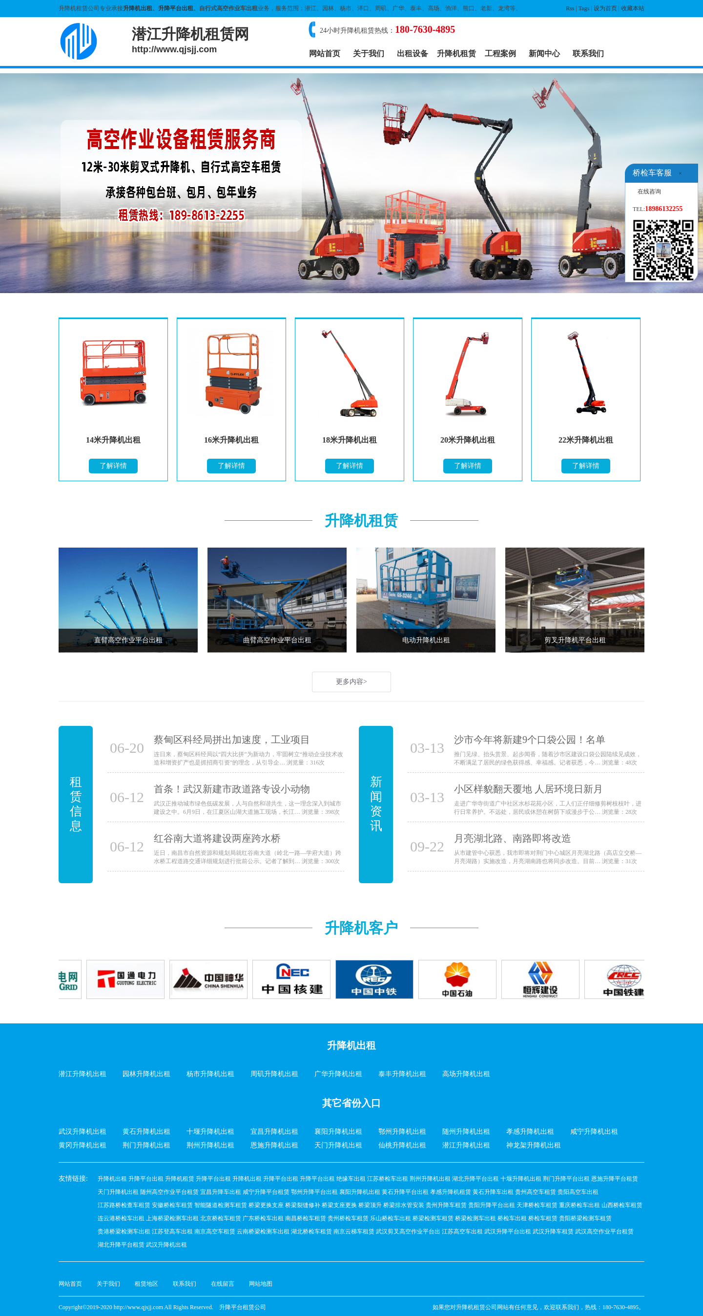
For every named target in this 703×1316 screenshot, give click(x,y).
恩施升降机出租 (274, 1145)
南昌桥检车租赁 (305, 1218)
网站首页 (324, 53)
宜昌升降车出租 (220, 1192)
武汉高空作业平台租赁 (604, 1231)
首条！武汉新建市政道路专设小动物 (232, 789)
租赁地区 (146, 1283)
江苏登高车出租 (172, 1231)
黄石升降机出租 (146, 1131)
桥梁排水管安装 (403, 1205)
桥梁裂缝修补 (302, 1205)
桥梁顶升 (370, 1205)
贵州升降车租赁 (446, 1205)
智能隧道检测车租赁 (220, 1205)
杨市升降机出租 (210, 1074)
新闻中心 (544, 53)
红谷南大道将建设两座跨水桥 (217, 838)
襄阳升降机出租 (338, 1131)
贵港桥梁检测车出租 (124, 1231)
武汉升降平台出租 (507, 1231)
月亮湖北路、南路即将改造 (512, 838)
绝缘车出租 (351, 1178)
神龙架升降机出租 (533, 1145)
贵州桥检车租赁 (348, 1218)
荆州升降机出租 (210, 1145)
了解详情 (113, 465)
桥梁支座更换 (339, 1205)
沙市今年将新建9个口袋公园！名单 (529, 739)
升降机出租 (137, 8)
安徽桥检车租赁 (172, 1205)
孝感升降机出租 (530, 1131)
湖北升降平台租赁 (121, 1244)
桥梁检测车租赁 (433, 1218)
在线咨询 (649, 191)
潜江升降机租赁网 (190, 40)
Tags (584, 8)
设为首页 (605, 8)
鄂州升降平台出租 (314, 1192)
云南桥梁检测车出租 (263, 1231)
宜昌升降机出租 (274, 1131)
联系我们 (588, 53)
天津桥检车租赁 (537, 1205)
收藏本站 (632, 8)
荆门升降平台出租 (566, 1178)
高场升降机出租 (466, 1074)
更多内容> (351, 681)
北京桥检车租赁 (220, 1218)
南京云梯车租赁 (353, 1231)
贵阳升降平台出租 (491, 1205)
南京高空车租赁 (214, 1231)
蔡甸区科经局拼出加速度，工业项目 (232, 739)
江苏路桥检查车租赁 (124, 1205)
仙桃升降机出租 (402, 1145)
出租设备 (412, 53)
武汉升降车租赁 (553, 1231)
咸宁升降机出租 (594, 1131)
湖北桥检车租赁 (311, 1231)
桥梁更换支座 (266, 1205)
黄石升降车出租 (493, 1192)
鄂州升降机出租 (402, 1131)
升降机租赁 (456, 53)
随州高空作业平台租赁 (169, 1192)
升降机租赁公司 (476, 1307)
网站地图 (260, 1283)
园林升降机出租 (146, 1074)
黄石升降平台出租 (405, 1192)
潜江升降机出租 (82, 1074)
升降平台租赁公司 (242, 1307)
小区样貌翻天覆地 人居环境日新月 (528, 789)
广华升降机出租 (338, 1074)
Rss (570, 8)
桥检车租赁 (543, 1218)
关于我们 (368, 53)
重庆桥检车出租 (579, 1205)
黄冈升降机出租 (82, 1145)
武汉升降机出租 (82, 1131)
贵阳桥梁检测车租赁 (585, 1218)
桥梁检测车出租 (475, 1218)
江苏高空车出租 (462, 1231)
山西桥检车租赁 (621, 1205)
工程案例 (500, 53)
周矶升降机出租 (274, 1074)
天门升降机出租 (338, 1145)
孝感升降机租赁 (450, 1192)
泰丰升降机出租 (402, 1074)
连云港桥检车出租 (121, 1218)
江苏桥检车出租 (387, 1178)
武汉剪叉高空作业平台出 (408, 1231)
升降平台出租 (175, 8)
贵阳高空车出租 (578, 1192)
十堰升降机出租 (210, 1131)
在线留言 (222, 1283)
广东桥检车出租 (263, 1218)
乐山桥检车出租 (390, 1218)
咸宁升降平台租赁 (266, 1192)
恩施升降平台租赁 (614, 1178)
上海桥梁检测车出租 (172, 1218)
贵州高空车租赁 (535, 1192)
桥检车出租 (512, 1218)
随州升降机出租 (466, 1131)
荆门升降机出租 (146, 1145)
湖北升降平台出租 (475, 1178)
